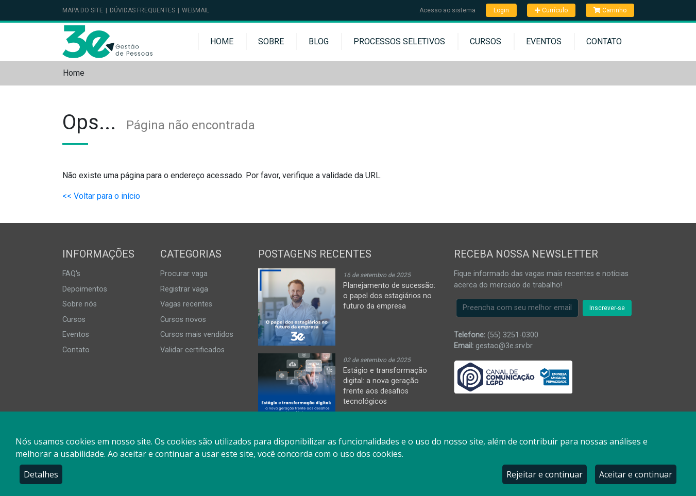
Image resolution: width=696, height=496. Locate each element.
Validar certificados (192, 350)
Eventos (544, 41)
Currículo (551, 10)
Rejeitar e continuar (544, 474)
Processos (399, 41)
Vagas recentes (186, 304)
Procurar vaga (184, 273)
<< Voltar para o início (101, 196)
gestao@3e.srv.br (504, 345)
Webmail (195, 10)
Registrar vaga (184, 289)
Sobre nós (79, 304)
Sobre (271, 41)
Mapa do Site (82, 10)
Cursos (485, 41)
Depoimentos (84, 289)
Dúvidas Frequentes (142, 10)
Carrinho (609, 10)
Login (501, 10)
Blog (319, 41)
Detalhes (41, 474)
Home (221, 41)
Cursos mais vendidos (196, 334)
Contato (604, 41)
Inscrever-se (607, 308)
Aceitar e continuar (635, 474)
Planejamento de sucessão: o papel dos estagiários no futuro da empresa (389, 296)
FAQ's (71, 273)
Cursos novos (183, 319)
